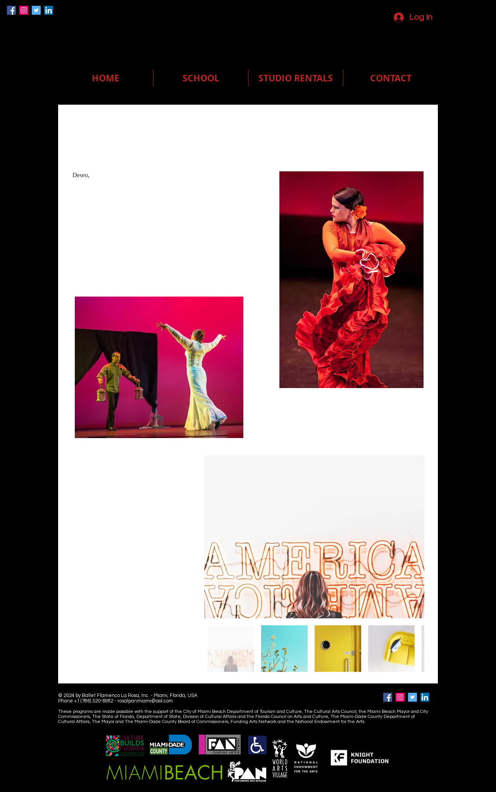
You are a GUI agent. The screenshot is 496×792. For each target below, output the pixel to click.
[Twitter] (36, 10)
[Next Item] (410, 537)
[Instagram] (23, 10)
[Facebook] (11, 10)
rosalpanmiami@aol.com (145, 701)
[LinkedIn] (48, 10)
